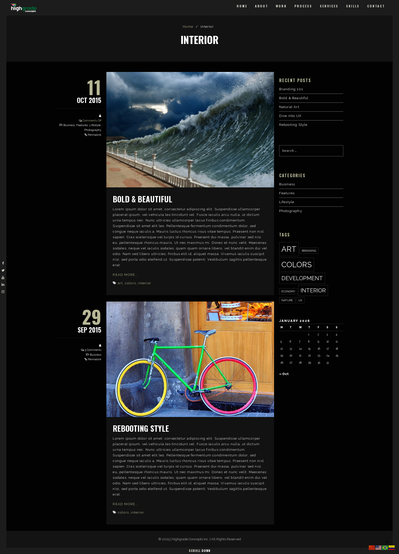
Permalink (94, 135)
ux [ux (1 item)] (300, 300)
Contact (376, 6)
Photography (92, 130)
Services (329, 6)
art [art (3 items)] (288, 249)
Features (82, 125)
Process (303, 6)
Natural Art (289, 107)
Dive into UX (290, 116)
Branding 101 (291, 89)
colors (130, 283)
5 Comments (92, 350)
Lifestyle (95, 125)
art (120, 283)
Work (281, 6)
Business (69, 125)
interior (144, 283)
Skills (353, 6)
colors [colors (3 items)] (296, 264)
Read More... (125, 275)
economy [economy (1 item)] (288, 291)
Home (242, 6)
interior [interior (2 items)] (313, 290)
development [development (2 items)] (302, 278)
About (261, 6)
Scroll (199, 550)
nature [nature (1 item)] (287, 300)
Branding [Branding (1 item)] (309, 250)
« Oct (284, 374)
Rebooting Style (141, 428)
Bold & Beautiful (142, 199)
